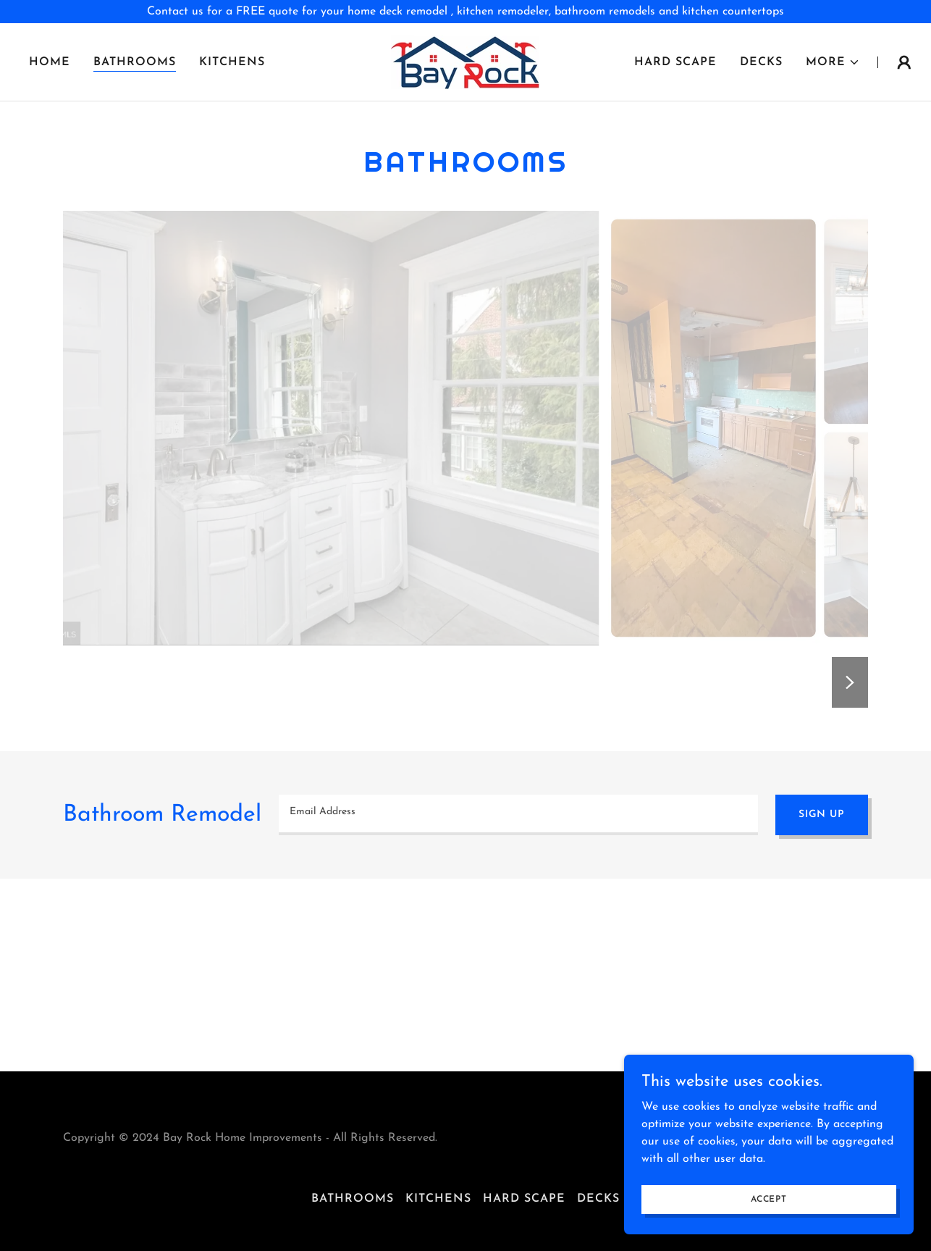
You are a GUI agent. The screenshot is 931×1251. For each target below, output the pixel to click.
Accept (769, 1198)
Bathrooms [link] (134, 62)
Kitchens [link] (232, 62)
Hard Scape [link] (675, 62)
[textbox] (518, 815)
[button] (833, 62)
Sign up (822, 814)
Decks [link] (761, 62)
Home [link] (49, 62)
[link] (465, 61)
